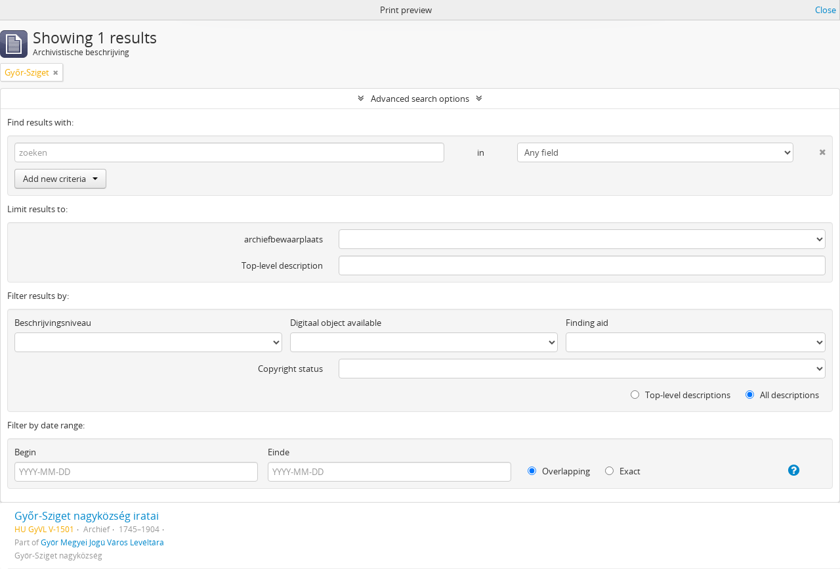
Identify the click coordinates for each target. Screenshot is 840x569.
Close (825, 10)
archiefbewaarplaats (283, 239)
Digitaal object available (335, 323)
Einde (278, 452)
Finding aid (587, 323)
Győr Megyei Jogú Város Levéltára (102, 542)
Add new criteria (60, 179)
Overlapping (559, 471)
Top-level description (282, 265)
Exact (622, 471)
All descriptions (782, 395)
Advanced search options (420, 98)
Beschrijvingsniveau (52, 323)
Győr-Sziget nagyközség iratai (86, 516)
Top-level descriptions (680, 395)
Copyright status (290, 369)
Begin (25, 452)
